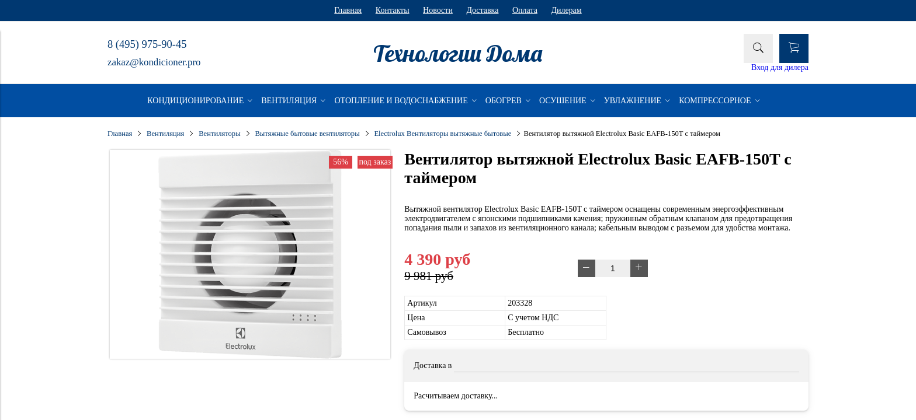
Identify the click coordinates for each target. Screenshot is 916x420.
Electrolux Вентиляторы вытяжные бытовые (442, 134)
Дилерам (566, 10)
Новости (438, 10)
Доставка (482, 10)
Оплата (524, 10)
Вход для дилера (780, 67)
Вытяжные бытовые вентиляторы (307, 134)
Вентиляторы (219, 134)
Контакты (393, 10)
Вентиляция (165, 134)
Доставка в (433, 365)
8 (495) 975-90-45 (146, 44)
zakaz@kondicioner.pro (153, 62)
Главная (348, 10)
